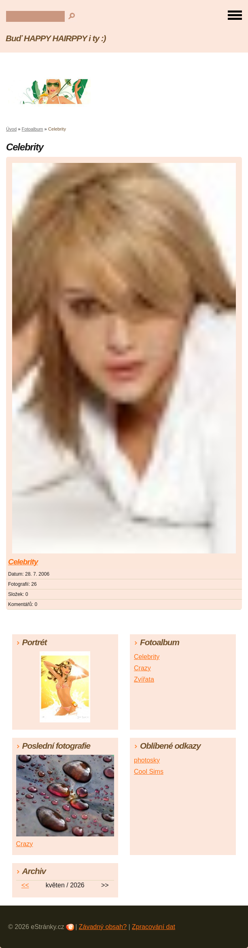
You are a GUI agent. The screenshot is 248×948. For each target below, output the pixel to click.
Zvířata (144, 679)
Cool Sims (148, 771)
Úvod (11, 129)
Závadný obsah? (103, 926)
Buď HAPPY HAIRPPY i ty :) (56, 38)
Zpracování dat (153, 926)
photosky (147, 760)
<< (25, 885)
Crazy (142, 668)
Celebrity (23, 561)
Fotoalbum (32, 129)
